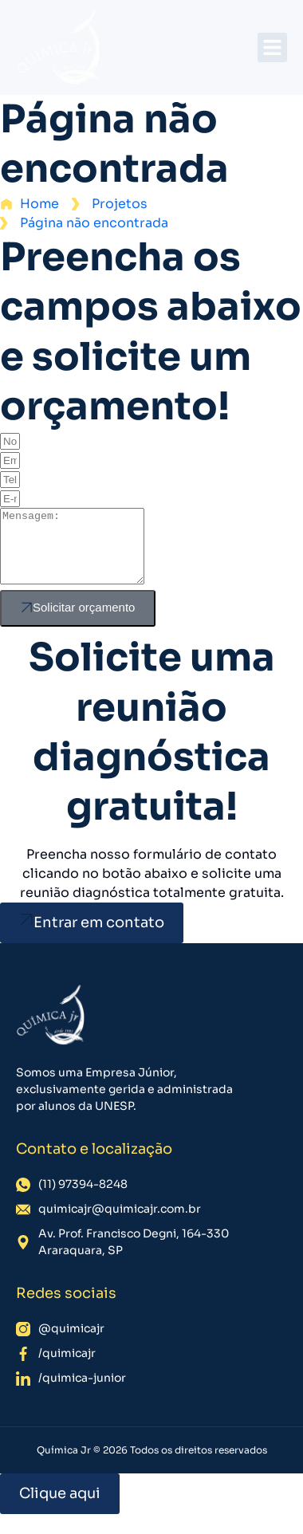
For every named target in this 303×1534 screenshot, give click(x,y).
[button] (273, 48)
